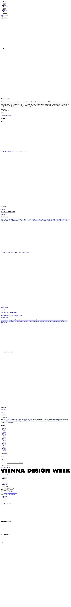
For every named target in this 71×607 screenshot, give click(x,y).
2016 (4, 439)
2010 (4, 447)
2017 (4, 438)
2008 (4, 449)
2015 (4, 440)
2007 (4, 450)
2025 (4, 428)
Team (4, 8)
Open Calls (5, 6)
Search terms (3, 462)
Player (4, 11)
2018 (4, 437)
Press (4, 9)
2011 (4, 445)
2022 (4, 432)
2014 (4, 442)
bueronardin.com (7, 115)
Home (4, 1)
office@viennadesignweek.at (10, 493)
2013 (4, 443)
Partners (5, 5)
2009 (4, 448)
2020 (4, 434)
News (4, 3)
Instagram (12, 494)
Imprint (5, 496)
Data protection (6, 497)
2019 (4, 435)
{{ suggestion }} (7, 465)
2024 (4, 429)
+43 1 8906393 (9, 491)
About (4, 4)
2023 (4, 430)
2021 (4, 433)
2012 (4, 444)
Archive (5, 13)
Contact (5, 10)
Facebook (8, 494)
